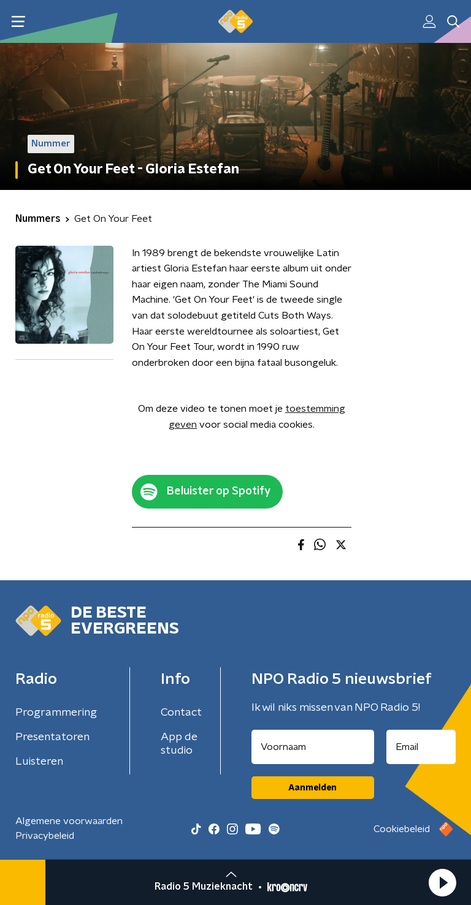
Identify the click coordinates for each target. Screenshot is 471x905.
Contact (181, 712)
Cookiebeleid (401, 829)
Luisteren (39, 761)
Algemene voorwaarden (69, 821)
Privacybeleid (44, 836)
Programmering (56, 712)
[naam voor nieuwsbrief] (312, 747)
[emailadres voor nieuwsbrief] (421, 747)
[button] (442, 882)
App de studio (179, 744)
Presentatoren (52, 737)
